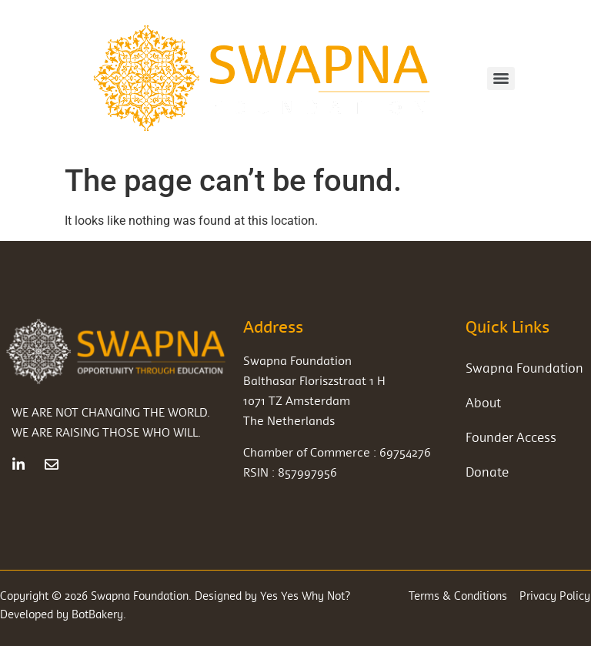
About (483, 402)
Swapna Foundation (524, 368)
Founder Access (511, 437)
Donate (487, 472)
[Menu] (501, 78)
